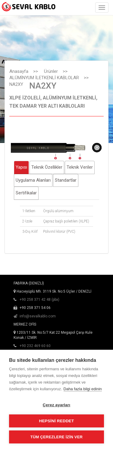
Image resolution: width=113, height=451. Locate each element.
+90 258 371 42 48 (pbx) (39, 299)
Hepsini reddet (56, 421)
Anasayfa (18, 71)
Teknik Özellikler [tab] (46, 167)
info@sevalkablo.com (38, 316)
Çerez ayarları (56, 405)
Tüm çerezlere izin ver (56, 437)
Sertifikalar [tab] (26, 193)
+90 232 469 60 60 (35, 346)
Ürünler (51, 71)
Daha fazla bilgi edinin (83, 389)
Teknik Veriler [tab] (80, 167)
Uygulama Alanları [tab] (33, 180)
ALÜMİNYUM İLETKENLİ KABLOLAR (44, 77)
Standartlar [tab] (66, 180)
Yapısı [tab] (21, 167)
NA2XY (16, 84)
